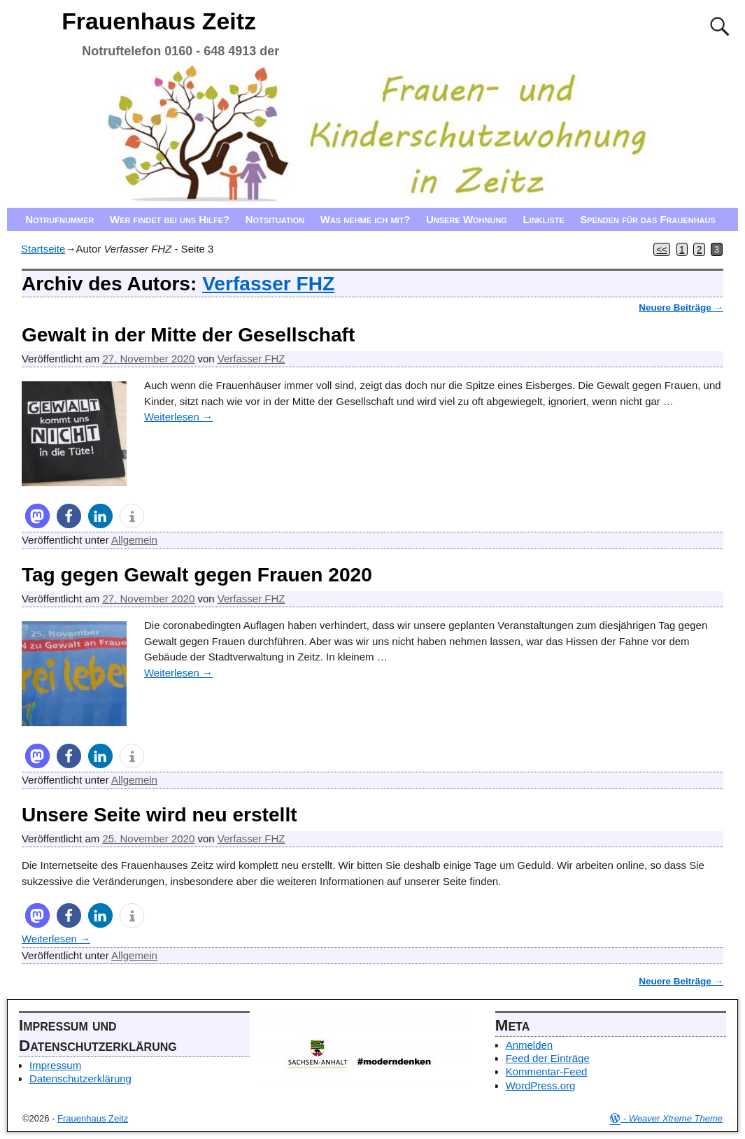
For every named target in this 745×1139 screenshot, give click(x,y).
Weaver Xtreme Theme (676, 1118)
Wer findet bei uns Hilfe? (169, 219)
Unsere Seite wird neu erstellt (159, 815)
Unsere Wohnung (466, 219)
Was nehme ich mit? (365, 219)
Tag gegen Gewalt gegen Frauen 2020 (197, 575)
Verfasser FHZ (268, 284)
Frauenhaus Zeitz (159, 21)
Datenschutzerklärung (80, 1078)
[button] (37, 516)
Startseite (43, 249)
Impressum (55, 1065)
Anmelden (529, 1045)
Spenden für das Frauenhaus (648, 219)
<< (662, 249)
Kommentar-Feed (547, 1071)
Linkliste (543, 219)
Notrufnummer (59, 219)
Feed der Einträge (548, 1058)
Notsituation (275, 219)
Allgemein (134, 540)
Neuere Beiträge (681, 307)
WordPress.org (541, 1085)
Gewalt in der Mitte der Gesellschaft (188, 335)
